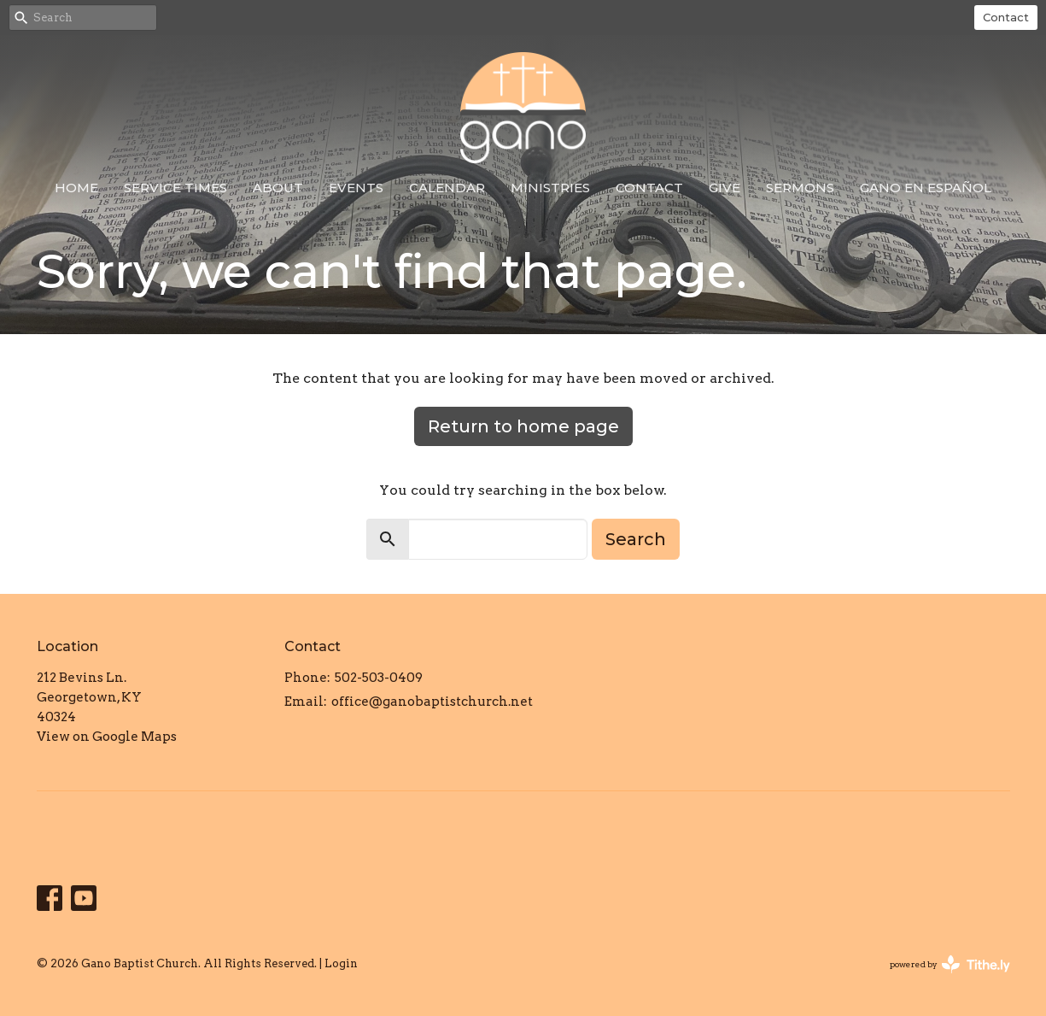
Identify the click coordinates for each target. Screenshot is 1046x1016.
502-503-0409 (379, 677)
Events (356, 187)
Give (724, 187)
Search (635, 539)
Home (76, 187)
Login (341, 963)
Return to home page (523, 426)
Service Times (175, 187)
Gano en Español (925, 187)
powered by (950, 964)
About (278, 187)
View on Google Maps (107, 736)
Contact (1006, 17)
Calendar (447, 187)
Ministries (550, 187)
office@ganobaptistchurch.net (432, 701)
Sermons (800, 187)
